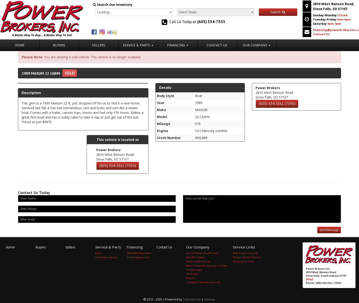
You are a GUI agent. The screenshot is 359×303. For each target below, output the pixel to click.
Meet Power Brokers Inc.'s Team (206, 265)
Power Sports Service (246, 257)
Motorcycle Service (245, 253)
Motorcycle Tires (243, 261)
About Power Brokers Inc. (202, 253)
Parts (98, 253)
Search (278, 12)
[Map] (309, 279)
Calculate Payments (139, 253)
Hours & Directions (198, 261)
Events (190, 278)
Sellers (98, 45)
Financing (177, 45)
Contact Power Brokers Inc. (203, 282)
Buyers (59, 45)
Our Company (256, 45)
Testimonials (194, 270)
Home (19, 45)
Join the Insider (195, 257)
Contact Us (217, 45)
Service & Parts (138, 45)
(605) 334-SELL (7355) (117, 165)
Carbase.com (192, 299)
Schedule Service (106, 257)
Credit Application (138, 257)
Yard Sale (192, 273)
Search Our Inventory (112, 4)
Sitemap (209, 299)
